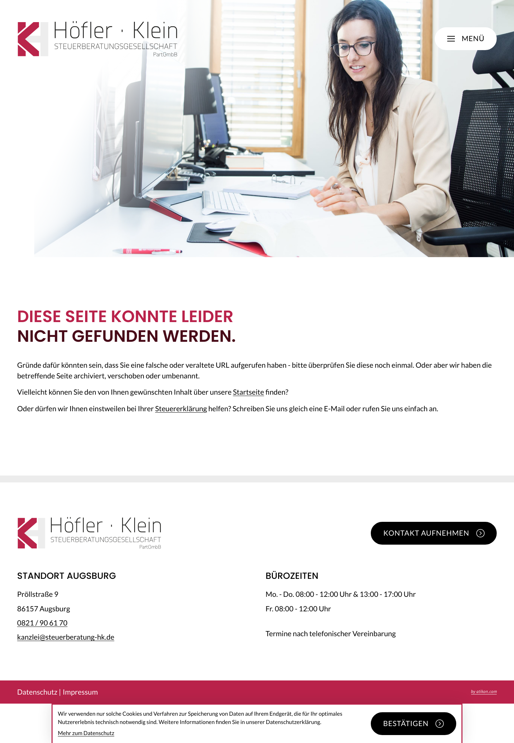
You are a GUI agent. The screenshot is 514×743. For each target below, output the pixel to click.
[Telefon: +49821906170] (42, 623)
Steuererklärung (181, 408)
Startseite (248, 392)
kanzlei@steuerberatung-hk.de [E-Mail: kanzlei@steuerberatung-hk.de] (65, 637)
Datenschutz (37, 692)
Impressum (80, 692)
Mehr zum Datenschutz (86, 733)
